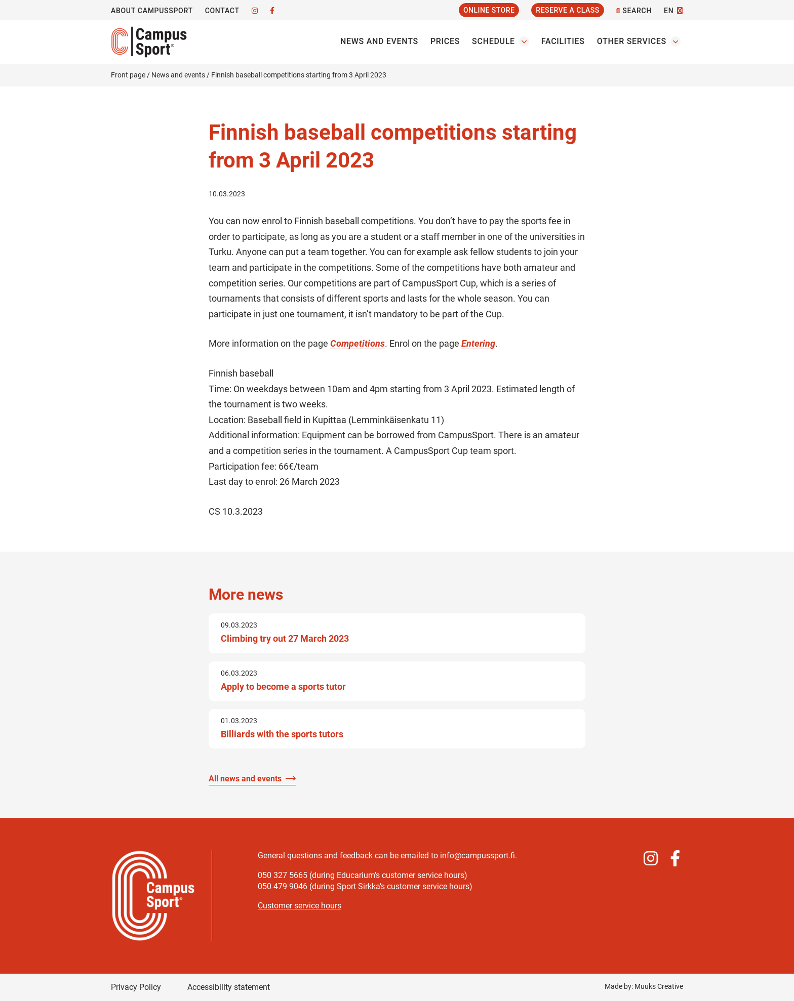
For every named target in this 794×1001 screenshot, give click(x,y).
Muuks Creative (658, 986)
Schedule (493, 41)
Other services (631, 41)
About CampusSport (152, 10)
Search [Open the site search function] (634, 11)
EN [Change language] (668, 10)
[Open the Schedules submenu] (524, 41)
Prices (445, 41)
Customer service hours (299, 905)
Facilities (563, 41)
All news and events (245, 778)
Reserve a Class (567, 10)
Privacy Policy (136, 987)
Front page (128, 75)
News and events (379, 41)
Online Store (488, 10)
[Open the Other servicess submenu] (675, 41)
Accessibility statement (228, 987)
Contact (222, 10)
